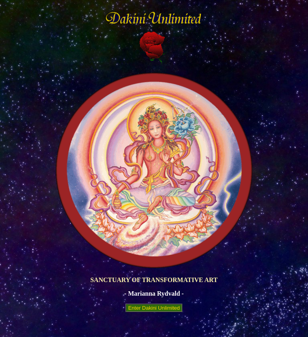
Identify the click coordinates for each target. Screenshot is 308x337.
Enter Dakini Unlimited (154, 308)
